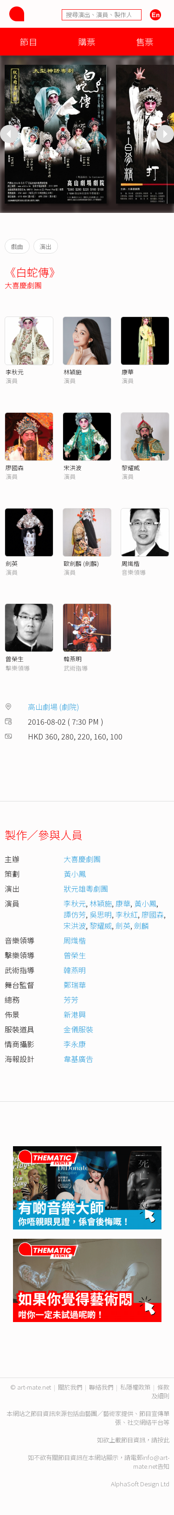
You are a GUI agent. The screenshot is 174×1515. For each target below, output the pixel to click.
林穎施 (73, 371)
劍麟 (141, 925)
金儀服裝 (78, 1029)
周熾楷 (131, 563)
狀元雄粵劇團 (86, 888)
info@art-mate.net (151, 1462)
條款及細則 (160, 1391)
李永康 (75, 1043)
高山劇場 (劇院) (53, 706)
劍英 (12, 563)
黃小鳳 (75, 873)
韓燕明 (73, 658)
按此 (163, 1439)
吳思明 (101, 914)
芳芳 (71, 999)
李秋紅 (127, 914)
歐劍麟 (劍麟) (81, 563)
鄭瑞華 (75, 984)
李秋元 (15, 371)
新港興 (75, 1014)
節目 (29, 41)
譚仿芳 (75, 914)
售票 (145, 41)
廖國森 (15, 467)
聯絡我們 (101, 1387)
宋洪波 (73, 467)
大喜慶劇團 (23, 285)
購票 (87, 41)
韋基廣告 (78, 1058)
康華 (128, 371)
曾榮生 (15, 658)
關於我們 (70, 1387)
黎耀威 (131, 467)
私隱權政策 (135, 1387)
